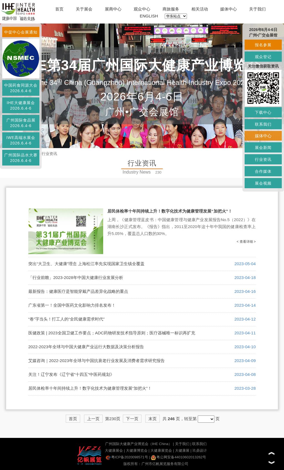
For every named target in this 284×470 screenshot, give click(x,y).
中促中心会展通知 (20, 32)
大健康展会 (114, 450)
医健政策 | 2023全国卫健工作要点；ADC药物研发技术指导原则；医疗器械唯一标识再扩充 (111, 332)
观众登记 (263, 57)
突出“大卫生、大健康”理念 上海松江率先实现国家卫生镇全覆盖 (86, 263)
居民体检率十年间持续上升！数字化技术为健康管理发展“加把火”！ (169, 211)
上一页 (93, 418)
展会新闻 (263, 147)
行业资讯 (49, 153)
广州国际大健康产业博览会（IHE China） (138, 444)
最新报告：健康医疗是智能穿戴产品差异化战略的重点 (78, 291)
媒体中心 (228, 9)
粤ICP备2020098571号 (127, 457)
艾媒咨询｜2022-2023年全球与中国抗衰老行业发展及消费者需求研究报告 (96, 360)
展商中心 (113, 9)
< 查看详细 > (246, 242)
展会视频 (263, 183)
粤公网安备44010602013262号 (178, 457)
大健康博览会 (137, 450)
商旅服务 (171, 9)
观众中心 (142, 9)
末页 (152, 418)
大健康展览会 (161, 450)
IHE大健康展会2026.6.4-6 (21, 105)
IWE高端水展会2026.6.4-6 (20, 140)
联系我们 (199, 444)
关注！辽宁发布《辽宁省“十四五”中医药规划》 (71, 374)
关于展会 (84, 9)
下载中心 (263, 112)
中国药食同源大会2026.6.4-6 (20, 88)
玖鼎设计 (199, 450)
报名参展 (263, 45)
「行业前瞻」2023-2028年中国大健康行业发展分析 (75, 277)
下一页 (132, 418)
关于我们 (257, 9)
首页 (59, 9)
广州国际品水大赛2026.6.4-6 (20, 158)
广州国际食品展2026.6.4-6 (21, 123)
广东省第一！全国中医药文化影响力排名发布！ (72, 305)
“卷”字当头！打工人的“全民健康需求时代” (66, 319)
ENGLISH (149, 16)
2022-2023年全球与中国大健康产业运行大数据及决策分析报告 (86, 346)
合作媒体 (263, 171)
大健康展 (182, 450)
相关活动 (199, 9)
